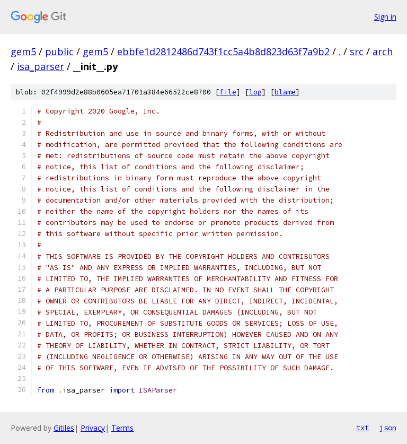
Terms (122, 428)
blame (285, 92)
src (357, 51)
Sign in (385, 17)
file (227, 92)
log (255, 92)
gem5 (23, 51)
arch (383, 51)
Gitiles (64, 428)
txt (362, 427)
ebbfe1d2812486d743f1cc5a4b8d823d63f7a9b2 (223, 51)
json (387, 427)
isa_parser (40, 66)
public (59, 51)
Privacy (93, 428)
